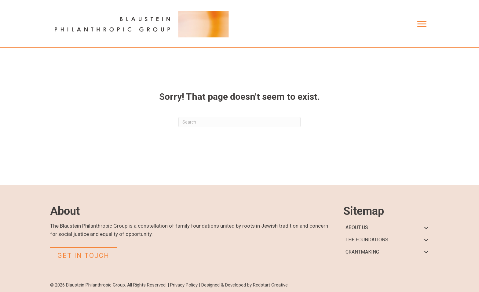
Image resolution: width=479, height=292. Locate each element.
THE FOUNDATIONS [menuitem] (367, 240)
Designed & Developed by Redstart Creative (244, 285)
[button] (426, 228)
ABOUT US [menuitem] (357, 227)
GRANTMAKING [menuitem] (362, 252)
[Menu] (422, 24)
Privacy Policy (184, 285)
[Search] (239, 122)
